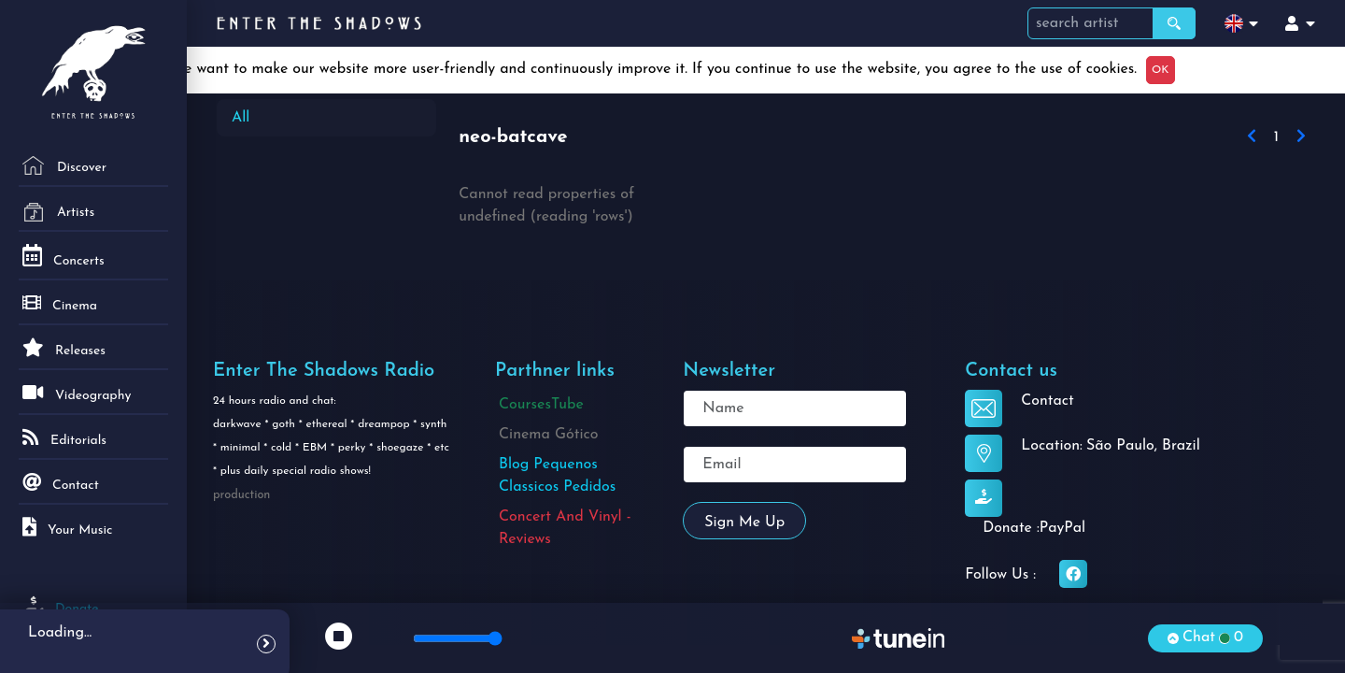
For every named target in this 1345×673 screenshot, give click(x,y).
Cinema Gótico (549, 434)
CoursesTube (541, 404)
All (240, 117)
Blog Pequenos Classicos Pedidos (557, 475)
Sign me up (744, 522)
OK (1160, 70)
